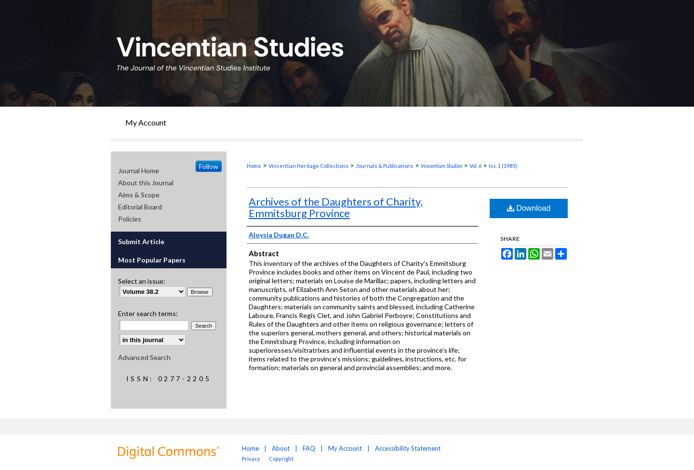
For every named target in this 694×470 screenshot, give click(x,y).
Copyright (281, 459)
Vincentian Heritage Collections (308, 166)
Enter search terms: (148, 313)
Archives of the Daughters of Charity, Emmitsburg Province (336, 207)
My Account (345, 448)
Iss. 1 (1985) (503, 166)
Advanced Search (144, 357)
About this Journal (146, 183)
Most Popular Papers (152, 260)
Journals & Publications (385, 166)
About (281, 448)
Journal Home (138, 170)
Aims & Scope (139, 195)
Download (529, 208)
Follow (208, 166)
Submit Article (141, 241)
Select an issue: (141, 281)
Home (254, 166)
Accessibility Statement (407, 448)
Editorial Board (140, 207)
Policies (129, 219)
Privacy (251, 459)
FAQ (309, 448)
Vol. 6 (475, 166)
